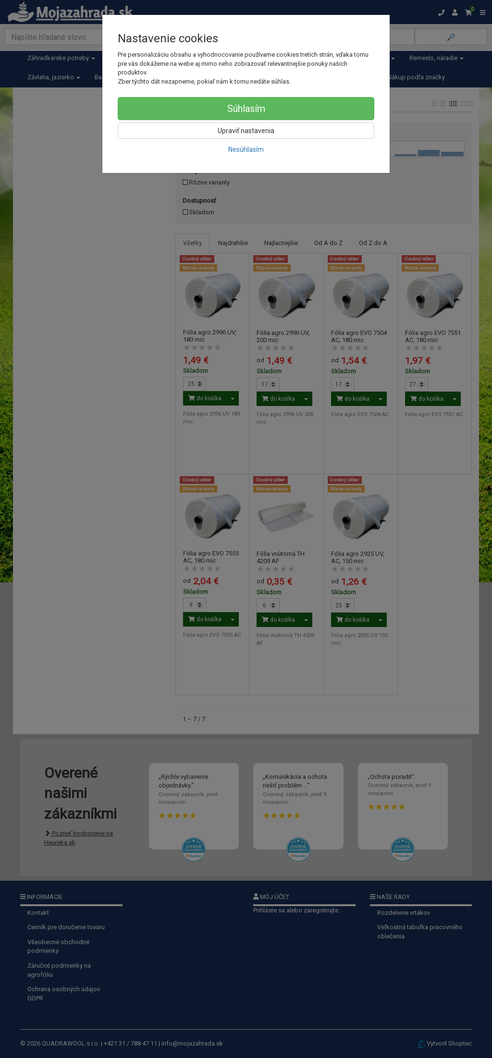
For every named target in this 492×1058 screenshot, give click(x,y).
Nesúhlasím (246, 149)
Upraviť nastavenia (246, 131)
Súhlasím (246, 108)
